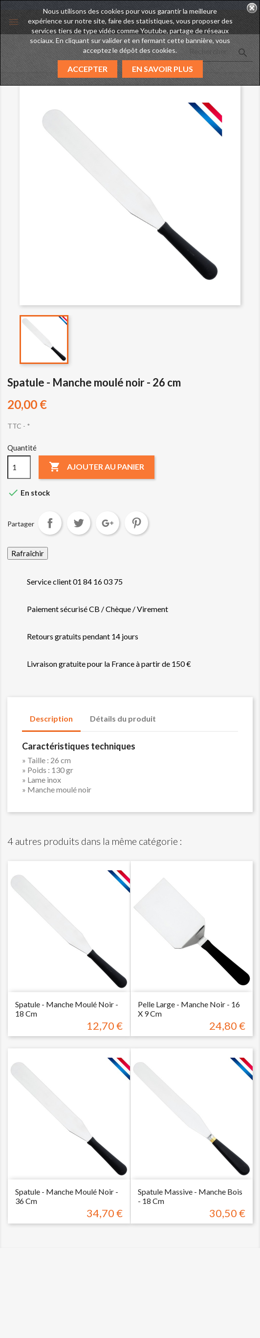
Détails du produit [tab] (123, 718)
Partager (50, 523)
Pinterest (136, 523)
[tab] (173, 714)
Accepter (87, 68)
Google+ (107, 523)
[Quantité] (19, 467)
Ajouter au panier (96, 467)
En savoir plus (162, 68)
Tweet (78, 523)
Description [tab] (51, 718)
